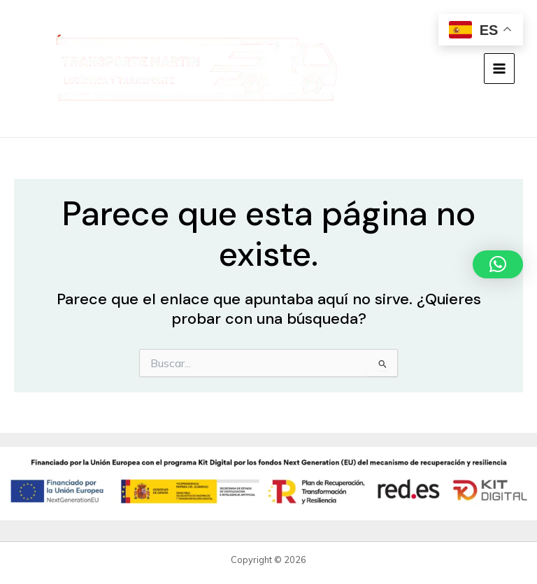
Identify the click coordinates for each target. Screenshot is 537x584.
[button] (498, 264)
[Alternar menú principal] (499, 68)
